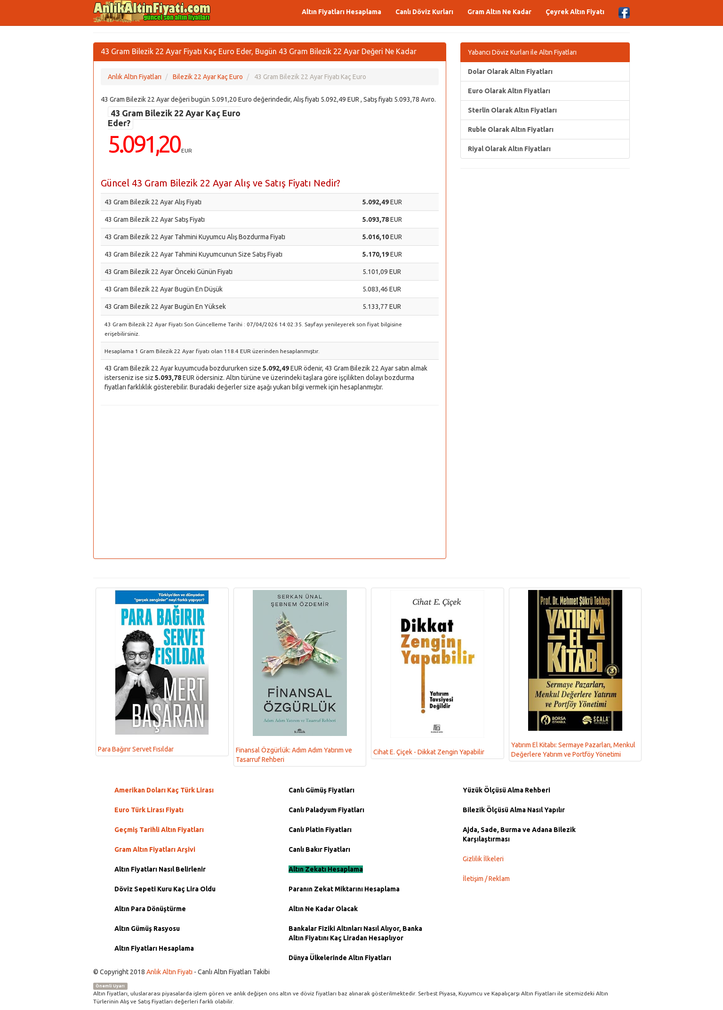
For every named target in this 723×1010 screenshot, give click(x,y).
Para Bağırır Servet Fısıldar (153, 671)
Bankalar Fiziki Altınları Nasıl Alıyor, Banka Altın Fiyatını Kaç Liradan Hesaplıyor (355, 933)
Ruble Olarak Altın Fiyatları (511, 129)
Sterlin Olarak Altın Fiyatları (512, 110)
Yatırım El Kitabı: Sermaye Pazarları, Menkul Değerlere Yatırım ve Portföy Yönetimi (573, 674)
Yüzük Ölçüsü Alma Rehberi (506, 790)
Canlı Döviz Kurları (424, 12)
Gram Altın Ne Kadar (499, 12)
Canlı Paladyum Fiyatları (326, 810)
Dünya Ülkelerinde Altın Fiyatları (340, 958)
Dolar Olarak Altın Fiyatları (510, 71)
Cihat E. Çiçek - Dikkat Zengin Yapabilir (428, 673)
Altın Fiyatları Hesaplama (341, 12)
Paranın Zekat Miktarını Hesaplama (344, 889)
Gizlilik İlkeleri (483, 859)
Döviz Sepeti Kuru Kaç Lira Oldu (165, 889)
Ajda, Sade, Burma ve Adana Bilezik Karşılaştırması (519, 834)
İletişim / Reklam (486, 878)
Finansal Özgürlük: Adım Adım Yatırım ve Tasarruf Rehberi (294, 677)
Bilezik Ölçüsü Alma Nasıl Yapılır (514, 810)
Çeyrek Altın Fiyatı (575, 12)
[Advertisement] (270, 481)
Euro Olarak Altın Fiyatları (509, 91)
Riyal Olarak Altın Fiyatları (509, 149)
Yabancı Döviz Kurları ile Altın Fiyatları (522, 52)
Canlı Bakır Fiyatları (319, 849)
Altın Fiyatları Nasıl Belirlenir (160, 869)
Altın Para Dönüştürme (150, 909)
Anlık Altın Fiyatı (169, 972)
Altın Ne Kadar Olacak (323, 909)
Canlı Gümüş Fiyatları (321, 790)
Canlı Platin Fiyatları (320, 829)
